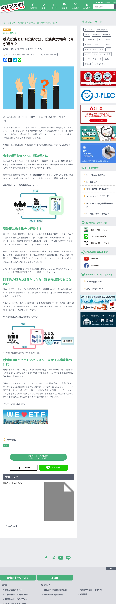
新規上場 (88, 64)
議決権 (46, 54)
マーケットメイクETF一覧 (97, 196)
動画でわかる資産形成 (53, 594)
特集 (43, 8)
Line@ (102, 3)
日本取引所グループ (94, 282)
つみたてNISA (90, 39)
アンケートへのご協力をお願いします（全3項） (38, 457)
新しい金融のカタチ (13, 590)
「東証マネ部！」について (90, 590)
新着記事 (33, 8)
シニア (87, 54)
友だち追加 (56, 467)
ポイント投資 (105, 54)
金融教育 (106, 34)
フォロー (26, 467)
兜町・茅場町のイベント (96, 289)
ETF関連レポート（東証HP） (98, 214)
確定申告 (88, 44)
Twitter (96, 3)
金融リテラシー (101, 64)
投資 (19, 54)
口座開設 (107, 44)
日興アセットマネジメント (32, 54)
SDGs (107, 59)
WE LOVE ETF (11, 526)
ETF (14, 54)
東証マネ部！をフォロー (101, 243)
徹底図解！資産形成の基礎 (55, 590)
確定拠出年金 (102, 30)
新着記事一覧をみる (18, 577)
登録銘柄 (86, 8)
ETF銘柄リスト (92, 182)
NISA (101, 39)
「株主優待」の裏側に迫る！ (17, 594)
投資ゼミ (53, 8)
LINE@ (69, 558)
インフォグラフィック (93, 59)
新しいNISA (89, 30)
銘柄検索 (75, 8)
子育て (97, 44)
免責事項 (83, 594)
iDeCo (87, 34)
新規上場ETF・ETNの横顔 (97, 189)
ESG (95, 54)
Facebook (94, 3)
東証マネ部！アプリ (99, 230)
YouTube (99, 3)
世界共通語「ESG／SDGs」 (16, 599)
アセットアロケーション (94, 49)
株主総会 (53, 54)
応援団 (64, 8)
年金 (108, 39)
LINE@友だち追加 (98, 236)
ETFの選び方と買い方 (95, 175)
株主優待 (96, 34)
